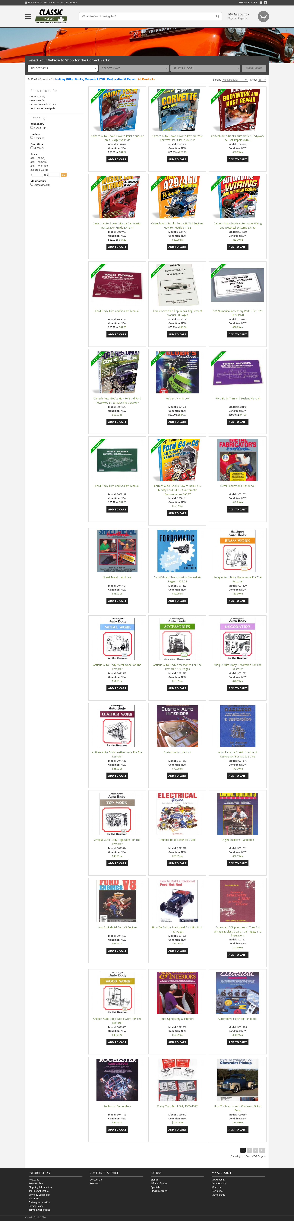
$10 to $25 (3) (37, 158)
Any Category (37, 96)
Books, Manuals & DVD (90, 79)
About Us (34, 1198)
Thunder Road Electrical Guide (177, 840)
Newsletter (217, 1191)
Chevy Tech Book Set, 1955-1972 (177, 1106)
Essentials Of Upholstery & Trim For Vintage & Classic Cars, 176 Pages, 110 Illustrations (237, 931)
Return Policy (36, 1183)
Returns (94, 1183)
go (63, 174)
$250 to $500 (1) (39, 169)
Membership (218, 1194)
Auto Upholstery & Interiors (177, 1019)
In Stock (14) (38, 127)
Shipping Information (40, 1187)
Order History (219, 1183)
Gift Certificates (159, 1183)
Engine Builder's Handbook (237, 840)
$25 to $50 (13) (38, 162)
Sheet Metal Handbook (117, 577)
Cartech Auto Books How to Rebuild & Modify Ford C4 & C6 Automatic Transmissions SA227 (177, 490)
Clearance (37, 137)
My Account (218, 1179)
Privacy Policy (36, 1206)
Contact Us (51, 2)
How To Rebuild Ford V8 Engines (117, 927)
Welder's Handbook (177, 398)
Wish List (217, 1187)
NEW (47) (37, 148)
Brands (154, 1179)
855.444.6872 (33, 2)
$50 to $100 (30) (39, 166)
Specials (155, 1187)
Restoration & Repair (121, 79)
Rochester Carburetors (117, 1106)
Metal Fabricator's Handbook (237, 486)
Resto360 (34, 1179)
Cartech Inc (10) (40, 184)
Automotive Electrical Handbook (237, 1019)
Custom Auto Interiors (177, 752)
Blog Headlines (159, 1191)
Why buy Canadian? (39, 1194)
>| (262, 1150)
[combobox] (63, 68)
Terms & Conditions (39, 1209)
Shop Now (254, 68)
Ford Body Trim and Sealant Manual (117, 311)
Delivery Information (39, 1202)
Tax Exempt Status (39, 1191)
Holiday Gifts (64, 79)
